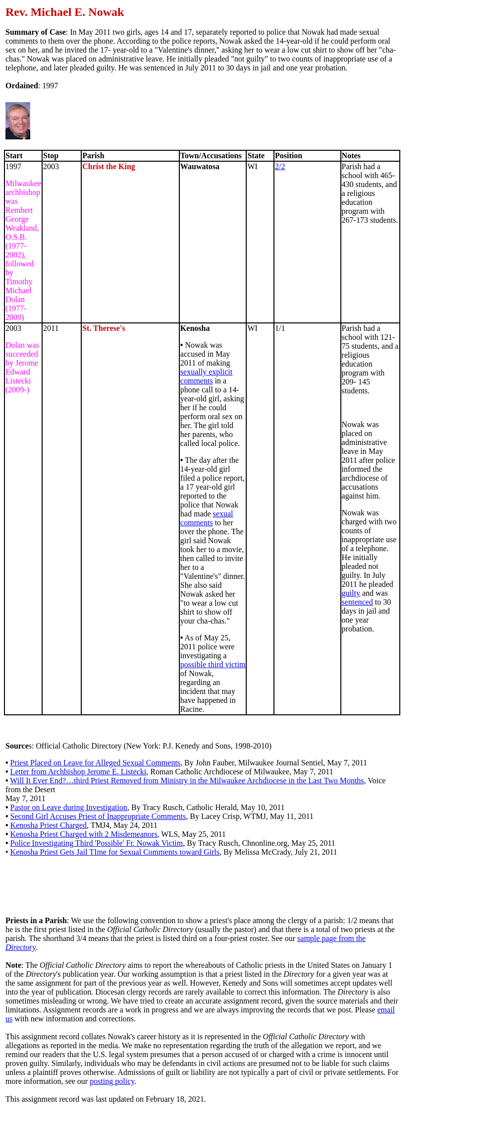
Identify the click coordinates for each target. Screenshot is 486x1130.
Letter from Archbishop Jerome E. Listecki (78, 771)
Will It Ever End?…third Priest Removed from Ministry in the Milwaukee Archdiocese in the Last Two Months (187, 780)
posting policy (112, 1081)
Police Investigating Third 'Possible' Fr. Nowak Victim (96, 843)
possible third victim (213, 664)
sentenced (357, 602)
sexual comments (206, 518)
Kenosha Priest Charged (48, 825)
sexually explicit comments (206, 376)
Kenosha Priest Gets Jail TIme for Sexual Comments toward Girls (114, 852)
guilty (351, 593)
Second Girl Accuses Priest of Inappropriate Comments (98, 816)
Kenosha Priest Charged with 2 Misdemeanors (84, 834)
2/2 (280, 166)
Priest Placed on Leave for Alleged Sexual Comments (95, 762)
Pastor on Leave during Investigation (68, 807)
